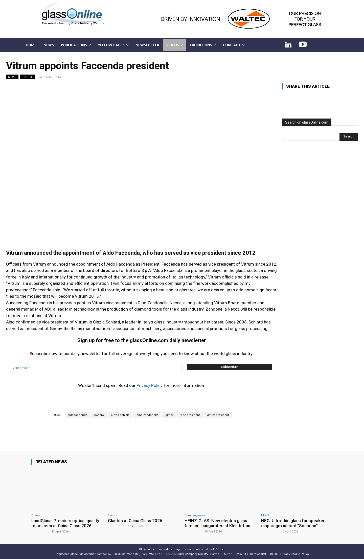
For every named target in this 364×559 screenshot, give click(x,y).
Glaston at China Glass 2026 (135, 520)
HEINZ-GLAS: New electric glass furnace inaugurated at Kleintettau (217, 523)
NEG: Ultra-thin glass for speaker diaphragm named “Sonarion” (293, 523)
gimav (169, 415)
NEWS (12, 77)
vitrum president (218, 415)
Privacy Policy (149, 385)
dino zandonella (147, 415)
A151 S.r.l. (219, 549)
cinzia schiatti (120, 415)
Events (35, 515)
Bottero (99, 415)
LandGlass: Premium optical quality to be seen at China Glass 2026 (65, 523)
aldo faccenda (77, 415)
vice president (190, 415)
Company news (195, 515)
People (27, 77)
